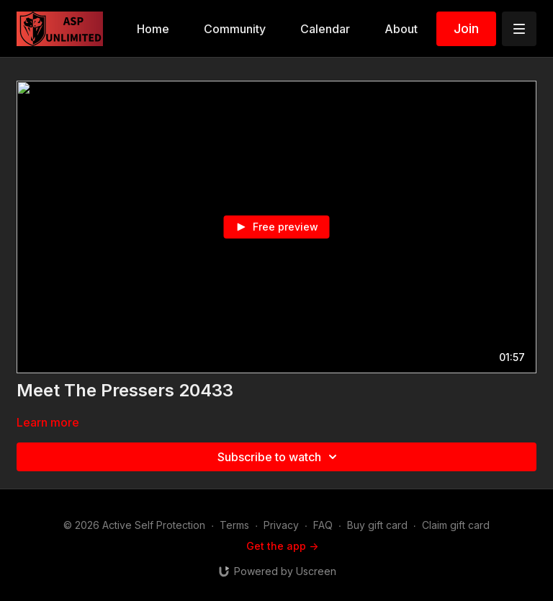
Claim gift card (456, 525)
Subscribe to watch (279, 457)
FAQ (323, 525)
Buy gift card (377, 525)
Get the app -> (282, 546)
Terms (234, 525)
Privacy (281, 525)
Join (466, 28)
